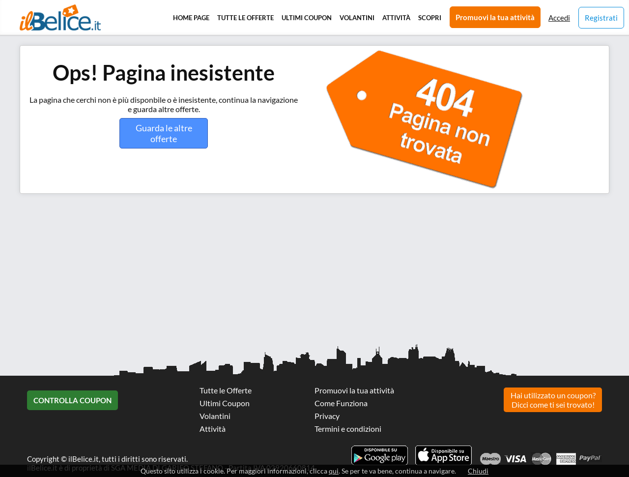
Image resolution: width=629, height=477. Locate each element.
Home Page (191, 18)
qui (334, 471)
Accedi (559, 17)
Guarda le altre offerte (164, 133)
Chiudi (478, 471)
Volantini (357, 18)
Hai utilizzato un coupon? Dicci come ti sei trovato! (553, 399)
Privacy (327, 415)
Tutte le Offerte (245, 18)
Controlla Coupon (72, 400)
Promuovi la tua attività (495, 17)
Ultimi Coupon (307, 18)
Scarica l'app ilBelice (443, 455)
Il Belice (60, 17)
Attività (396, 18)
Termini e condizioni (347, 428)
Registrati (601, 17)
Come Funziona (341, 403)
